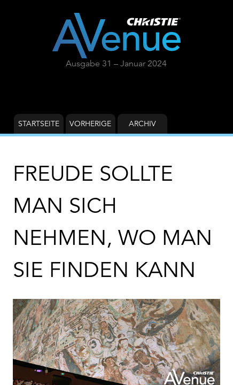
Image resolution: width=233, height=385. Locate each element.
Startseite (38, 123)
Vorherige (90, 123)
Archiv (142, 123)
